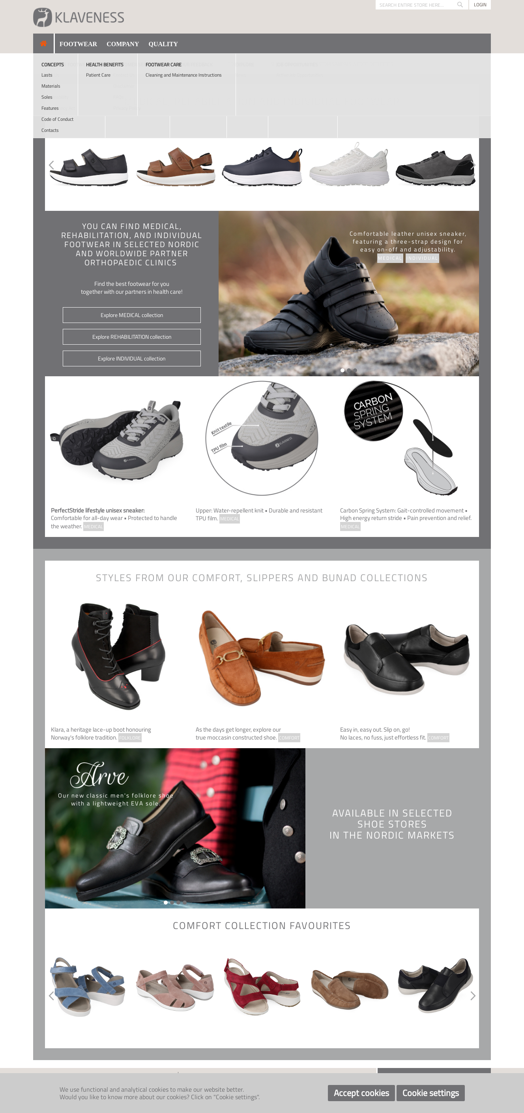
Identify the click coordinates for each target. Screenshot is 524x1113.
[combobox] (422, 4)
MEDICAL (93, 526)
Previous (49, 165)
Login (480, 4)
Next (474, 165)
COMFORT (289, 737)
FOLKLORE (130, 737)
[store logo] (78, 17)
